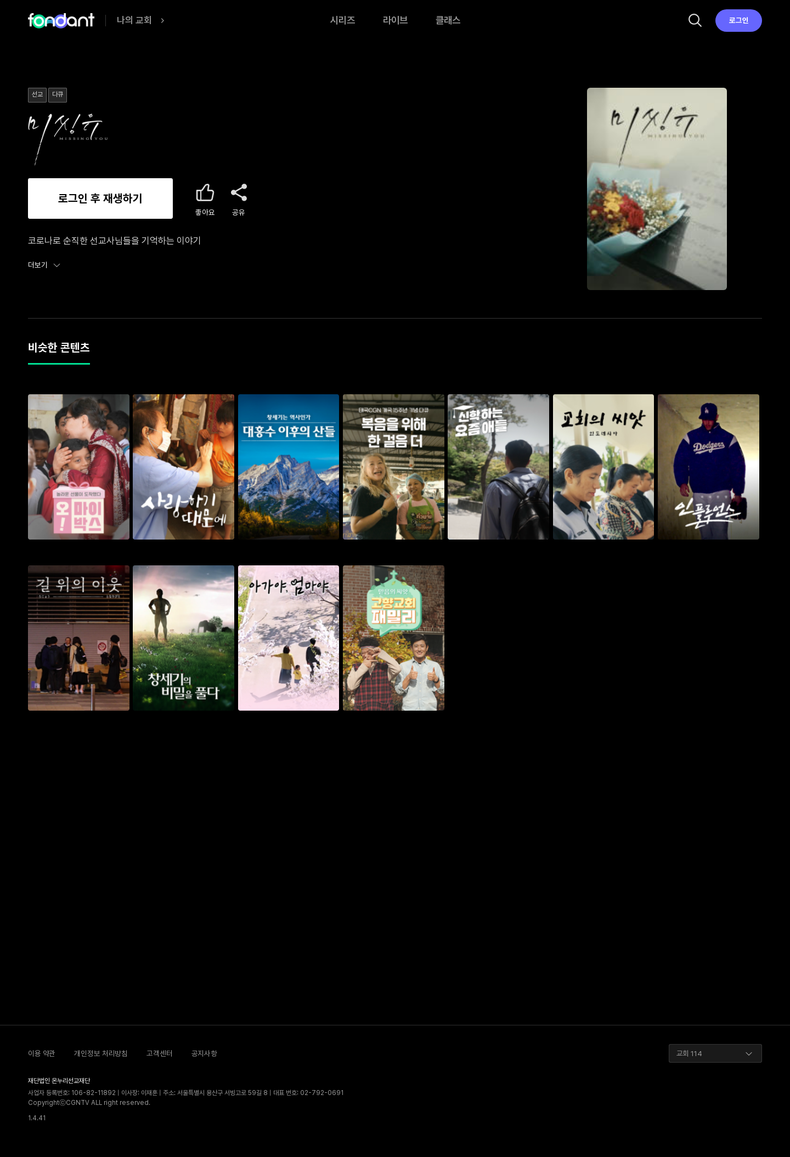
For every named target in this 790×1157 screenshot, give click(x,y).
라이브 (395, 20)
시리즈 (342, 20)
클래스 (448, 20)
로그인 (739, 20)
